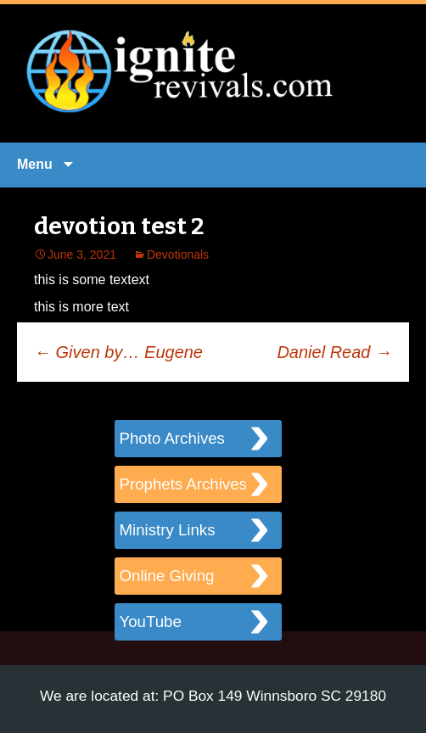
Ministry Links (168, 530)
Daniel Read (334, 352)
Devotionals (178, 254)
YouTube (151, 621)
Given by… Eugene (118, 352)
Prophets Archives (183, 484)
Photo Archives (172, 438)
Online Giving (167, 576)
